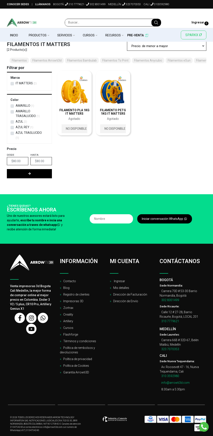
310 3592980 (170, 376)
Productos (38, 35)
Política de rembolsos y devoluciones (77, 350)
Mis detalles (121, 288)
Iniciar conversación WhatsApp (165, 218)
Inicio (14, 35)
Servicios (64, 35)
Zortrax (68, 308)
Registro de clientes (76, 294)
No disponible (76, 128)
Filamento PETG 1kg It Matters (113, 111)
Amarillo (23, 105)
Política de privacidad (77, 359)
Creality (68, 314)
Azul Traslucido (29, 132)
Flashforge (70, 334)
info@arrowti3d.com (175, 382)
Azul (19, 121)
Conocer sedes (18, 4)
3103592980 (160, 4)
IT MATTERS (24, 83)
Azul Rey (22, 127)
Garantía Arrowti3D (76, 372)
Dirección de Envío (125, 301)
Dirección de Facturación (130, 294)
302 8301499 (95, 4)
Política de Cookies (76, 365)
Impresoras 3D (73, 301)
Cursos (89, 35)
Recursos (113, 35)
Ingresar (119, 281)
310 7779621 (74, 4)
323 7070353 (170, 349)
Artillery (68, 321)
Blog (66, 288)
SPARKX (193, 35)
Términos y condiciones (79, 341)
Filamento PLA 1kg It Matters (74, 111)
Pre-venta (135, 35)
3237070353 (131, 4)
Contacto (69, 281)
